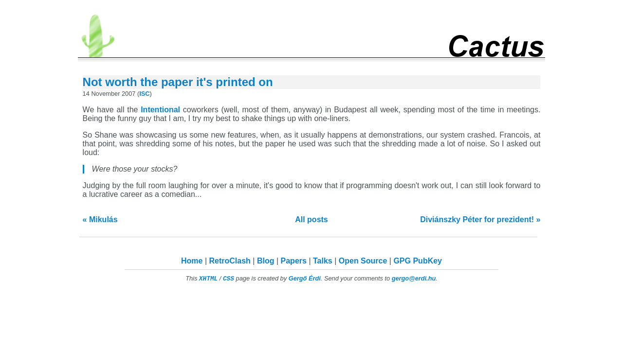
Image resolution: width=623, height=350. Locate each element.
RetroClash (230, 261)
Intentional (160, 109)
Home (191, 261)
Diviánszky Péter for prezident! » (480, 219)
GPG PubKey (417, 261)
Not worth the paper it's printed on (178, 81)
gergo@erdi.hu (414, 278)
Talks (322, 261)
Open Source (363, 261)
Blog (266, 261)
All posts (311, 219)
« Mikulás (100, 219)
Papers (294, 261)
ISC (144, 93)
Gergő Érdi (305, 278)
